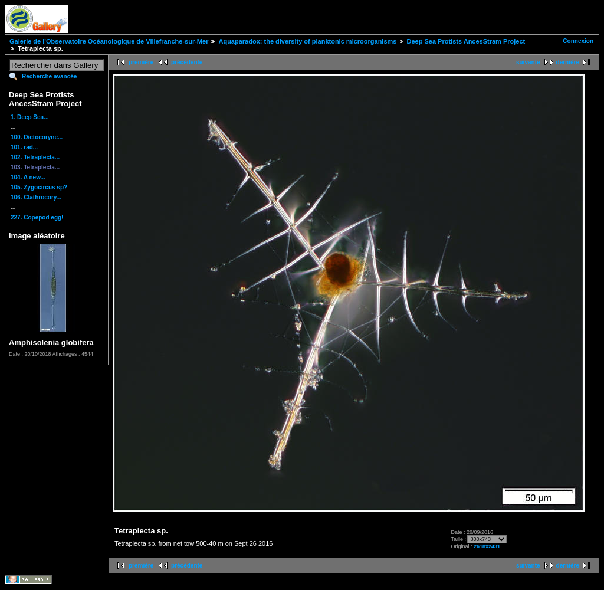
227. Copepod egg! (37, 217)
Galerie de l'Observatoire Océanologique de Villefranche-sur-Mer (108, 41)
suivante (528, 62)
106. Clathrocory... (36, 197)
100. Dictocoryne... (37, 137)
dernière (567, 62)
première (141, 62)
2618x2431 (487, 546)
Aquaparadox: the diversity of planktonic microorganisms (307, 41)
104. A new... (28, 177)
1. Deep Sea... (29, 117)
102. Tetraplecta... (35, 157)
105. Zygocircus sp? (39, 187)
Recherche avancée (49, 76)
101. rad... (24, 147)
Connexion (578, 41)
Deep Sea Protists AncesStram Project (466, 41)
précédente (186, 62)
